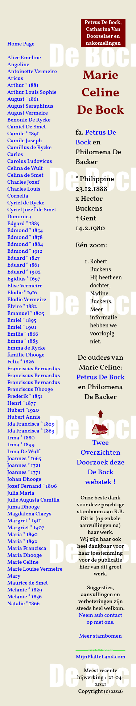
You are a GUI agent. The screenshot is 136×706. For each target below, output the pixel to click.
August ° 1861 (23, 99)
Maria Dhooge (24, 555)
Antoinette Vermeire (32, 72)
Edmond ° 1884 (25, 244)
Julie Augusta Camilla (33, 500)
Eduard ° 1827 (23, 258)
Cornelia (17, 196)
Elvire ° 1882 (22, 307)
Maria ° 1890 (22, 535)
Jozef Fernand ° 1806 (32, 486)
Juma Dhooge (23, 507)
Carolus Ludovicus (29, 161)
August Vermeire (27, 113)
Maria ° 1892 (22, 542)
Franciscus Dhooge (30, 390)
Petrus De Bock (95, 138)
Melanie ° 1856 (24, 597)
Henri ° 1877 (21, 403)
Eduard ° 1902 (24, 272)
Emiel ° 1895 (21, 320)
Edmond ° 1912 (24, 251)
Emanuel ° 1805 (25, 314)
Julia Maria (20, 493)
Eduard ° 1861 (23, 265)
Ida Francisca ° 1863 (30, 431)
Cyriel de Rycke (25, 203)
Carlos (15, 155)
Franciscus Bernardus (33, 369)
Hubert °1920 (23, 410)
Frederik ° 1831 (24, 396)
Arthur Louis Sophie (32, 92)
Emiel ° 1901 (21, 327)
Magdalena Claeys (29, 514)
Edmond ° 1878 (25, 238)
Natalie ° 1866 (23, 604)
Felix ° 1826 (20, 362)
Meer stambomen (100, 636)
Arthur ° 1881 (22, 85)
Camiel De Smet (26, 127)
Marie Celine (22, 562)
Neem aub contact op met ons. (100, 619)
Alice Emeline (24, 58)
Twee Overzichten (100, 448)
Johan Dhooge (24, 479)
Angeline (18, 65)
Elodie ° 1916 (22, 293)
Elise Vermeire (24, 286)
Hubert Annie (24, 417)
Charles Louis (23, 189)
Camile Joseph (24, 141)
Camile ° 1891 (23, 134)
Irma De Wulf (23, 452)
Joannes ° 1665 (24, 459)
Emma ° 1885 (22, 341)
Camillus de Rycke (29, 148)
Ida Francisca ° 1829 (30, 424)
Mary (14, 576)
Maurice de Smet (27, 583)
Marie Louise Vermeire (34, 569)
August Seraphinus (30, 106)
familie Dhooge (26, 355)
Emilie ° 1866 (22, 334)
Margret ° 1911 (24, 521)
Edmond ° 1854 (25, 231)
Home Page (20, 44)
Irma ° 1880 (21, 438)
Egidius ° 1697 (23, 279)
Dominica (19, 217)
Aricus (15, 79)
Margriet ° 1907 (25, 528)
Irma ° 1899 (20, 445)
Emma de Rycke (26, 348)
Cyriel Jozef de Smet (31, 210)
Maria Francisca (26, 549)
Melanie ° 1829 (24, 590)
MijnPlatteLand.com (100, 657)
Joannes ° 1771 (23, 472)
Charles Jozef (23, 182)
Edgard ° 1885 (23, 224)
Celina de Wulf (25, 168)
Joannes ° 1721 (24, 466)
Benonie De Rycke (28, 120)
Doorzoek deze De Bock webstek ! (100, 472)
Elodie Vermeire (26, 300)
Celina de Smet (25, 175)
